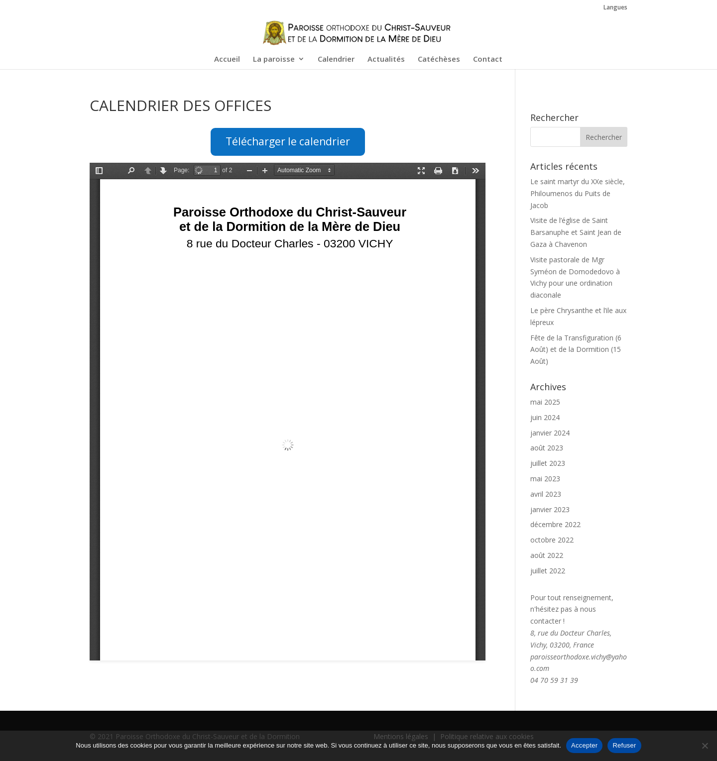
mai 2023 (545, 478)
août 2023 (546, 447)
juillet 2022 (547, 570)
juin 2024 (545, 417)
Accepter (584, 745)
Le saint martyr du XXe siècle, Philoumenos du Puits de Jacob (577, 193)
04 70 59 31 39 (554, 680)
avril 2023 (545, 494)
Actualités (386, 59)
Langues (615, 7)
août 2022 (546, 555)
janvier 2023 (550, 509)
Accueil (227, 59)
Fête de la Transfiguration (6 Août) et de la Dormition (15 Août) (575, 349)
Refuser (624, 745)
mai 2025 (545, 402)
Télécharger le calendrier (288, 141)
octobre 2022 (552, 539)
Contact (487, 59)
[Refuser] (705, 746)
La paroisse (274, 59)
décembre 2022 (555, 524)
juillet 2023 (547, 463)
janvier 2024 (550, 432)
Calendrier (336, 59)
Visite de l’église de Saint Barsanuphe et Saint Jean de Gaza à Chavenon (575, 232)
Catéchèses (439, 59)
